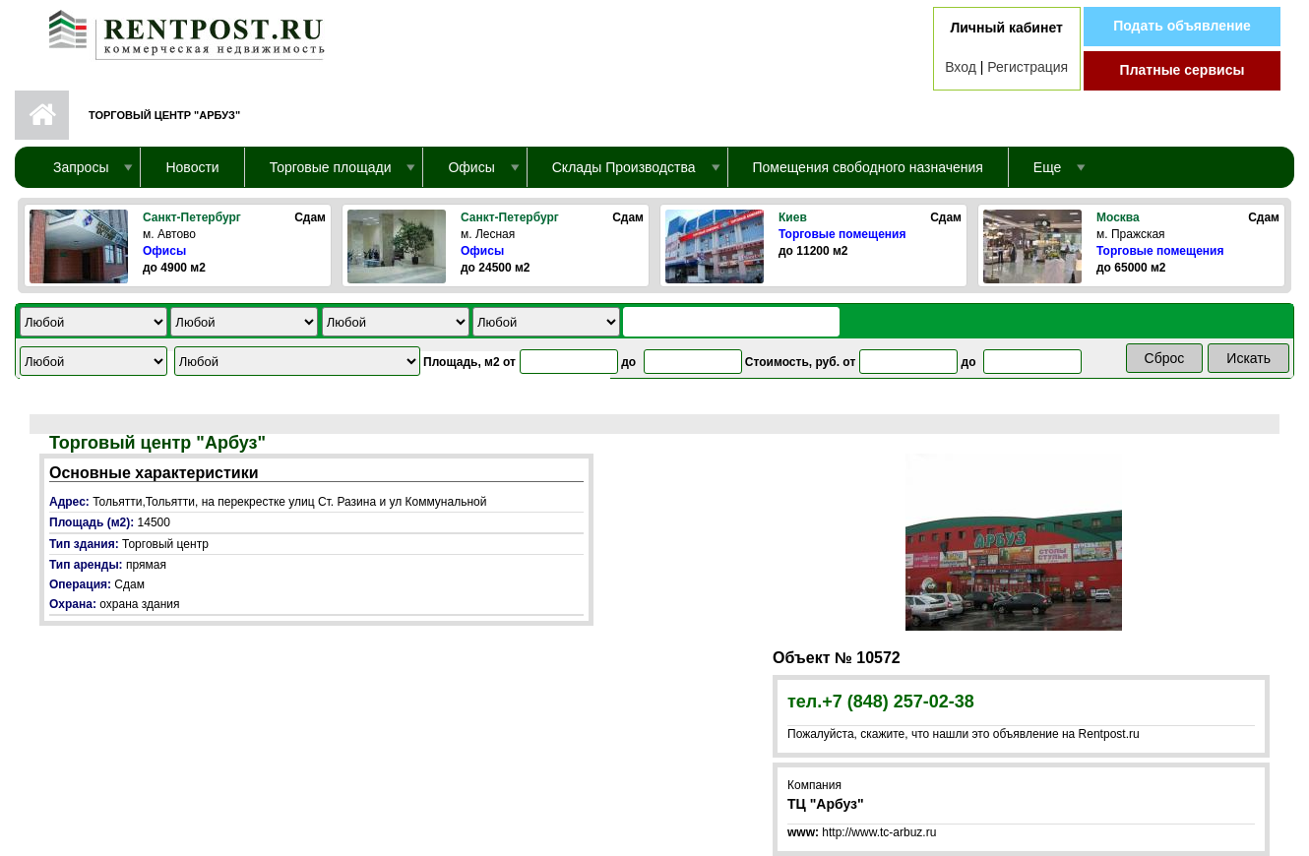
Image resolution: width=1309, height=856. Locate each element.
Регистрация (1027, 67)
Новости (191, 167)
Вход (960, 67)
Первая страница (42, 115)
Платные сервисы (1182, 70)
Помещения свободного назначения (868, 167)
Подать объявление (1182, 25)
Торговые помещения (842, 234)
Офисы (164, 251)
